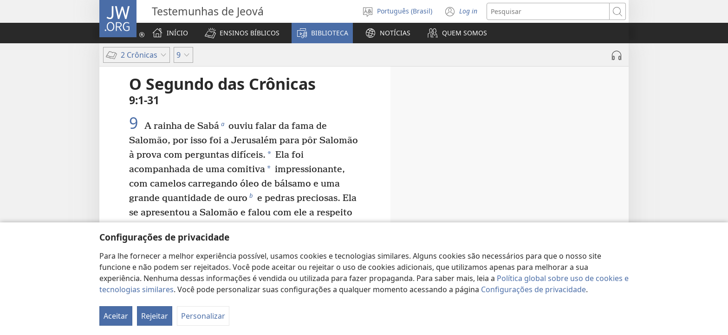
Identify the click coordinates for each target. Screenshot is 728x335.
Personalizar (203, 316)
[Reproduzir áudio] (616, 55)
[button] (242, 33)
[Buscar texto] (548, 11)
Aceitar (116, 316)
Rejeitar (154, 316)
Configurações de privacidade (533, 289)
